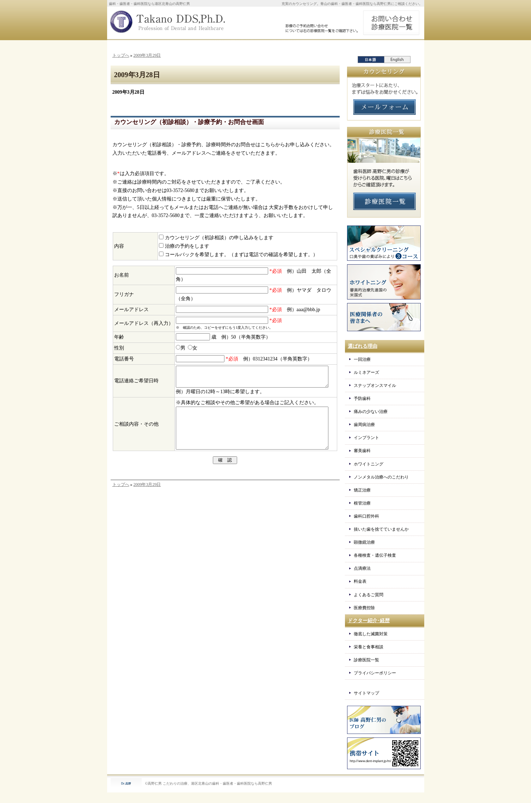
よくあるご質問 (368, 594)
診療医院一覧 (366, 659)
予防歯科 (362, 398)
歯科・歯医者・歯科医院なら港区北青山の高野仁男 (149, 4)
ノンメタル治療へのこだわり (381, 477)
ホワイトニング (368, 464)
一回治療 (362, 359)
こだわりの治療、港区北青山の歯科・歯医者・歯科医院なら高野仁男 (217, 783)
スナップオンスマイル (375, 385)
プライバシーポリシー (375, 673)
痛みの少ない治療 (371, 411)
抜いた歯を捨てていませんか (381, 529)
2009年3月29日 (147, 55)
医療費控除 (364, 607)
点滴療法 (362, 568)
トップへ (120, 55)
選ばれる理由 (362, 346)
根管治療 (362, 503)
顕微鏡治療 (364, 542)
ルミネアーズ (366, 372)
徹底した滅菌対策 (371, 633)
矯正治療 (362, 490)
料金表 (360, 581)
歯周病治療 (364, 424)
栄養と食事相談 (368, 646)
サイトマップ (366, 693)
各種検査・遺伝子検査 (375, 555)
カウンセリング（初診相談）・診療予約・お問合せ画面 (189, 122)
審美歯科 (362, 450)
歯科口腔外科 (366, 516)
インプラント (366, 437)
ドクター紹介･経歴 (369, 620)
